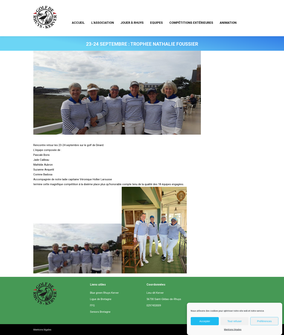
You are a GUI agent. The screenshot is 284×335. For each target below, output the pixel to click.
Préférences (264, 321)
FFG (92, 305)
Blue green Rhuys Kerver (104, 292)
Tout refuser (234, 321)
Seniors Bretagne (100, 311)
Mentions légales (232, 330)
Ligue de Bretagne (100, 299)
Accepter (204, 321)
